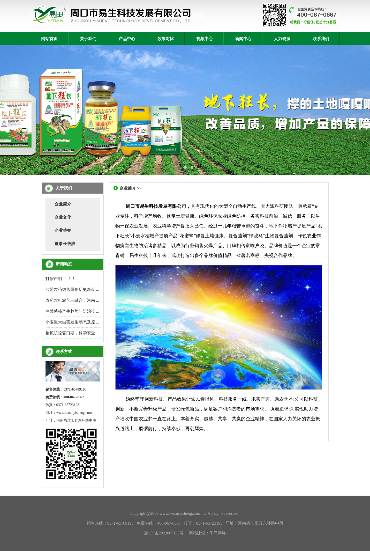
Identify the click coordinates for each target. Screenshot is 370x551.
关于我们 (88, 38)
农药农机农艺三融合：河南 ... (72, 300)
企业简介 (63, 204)
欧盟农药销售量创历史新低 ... (72, 289)
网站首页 (49, 38)
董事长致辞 (65, 243)
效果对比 (165, 38)
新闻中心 (243, 38)
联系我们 (321, 38)
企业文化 (63, 217)
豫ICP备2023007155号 (164, 533)
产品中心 (127, 38)
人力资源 (282, 38)
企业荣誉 (63, 230)
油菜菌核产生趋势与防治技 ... (72, 311)
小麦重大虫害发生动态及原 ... (72, 322)
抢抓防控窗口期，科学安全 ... (72, 333)
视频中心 (204, 38)
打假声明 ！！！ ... (63, 278)
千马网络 (217, 533)
